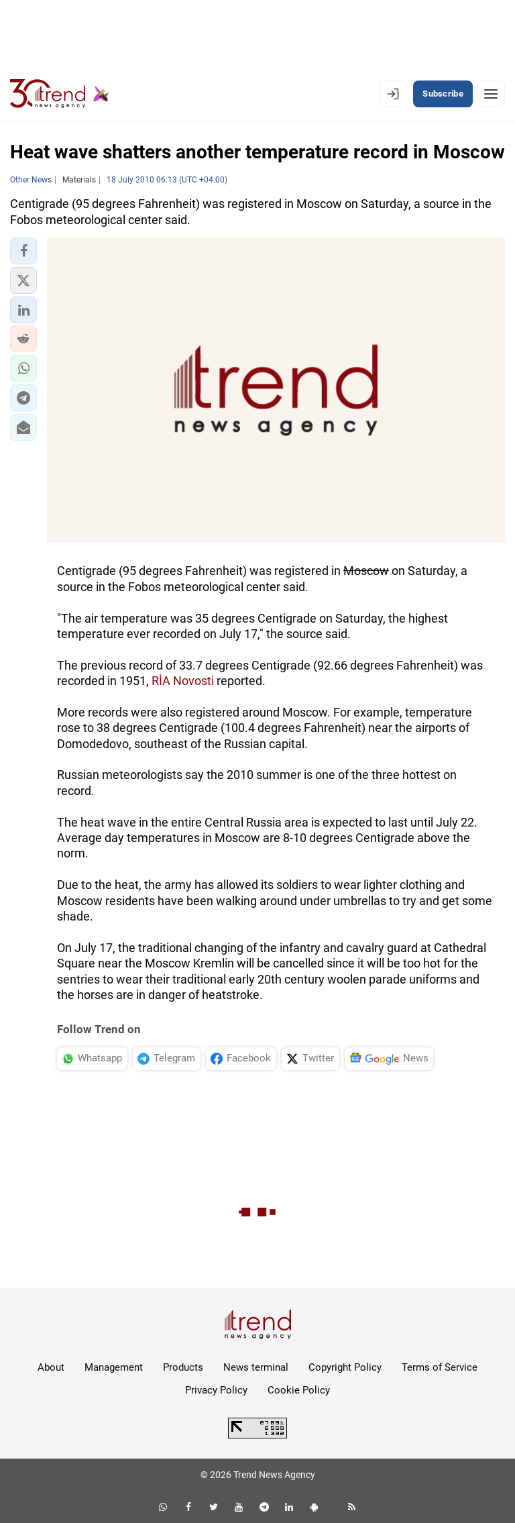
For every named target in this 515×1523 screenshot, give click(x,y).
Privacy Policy (216, 1390)
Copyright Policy (345, 1367)
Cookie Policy (299, 1390)
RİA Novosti (183, 681)
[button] (23, 251)
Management (113, 1367)
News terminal (255, 1367)
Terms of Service (439, 1367)
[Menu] (491, 94)
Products (183, 1367)
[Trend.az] (59, 94)
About (51, 1367)
